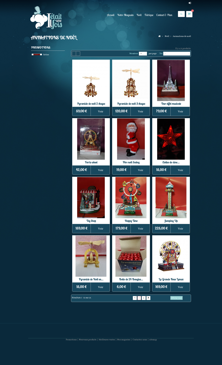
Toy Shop (91, 221)
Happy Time (131, 221)
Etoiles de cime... (171, 162)
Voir (100, 112)
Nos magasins (123, 356)
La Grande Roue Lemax (171, 279)
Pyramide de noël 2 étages (91, 103)
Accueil (110, 15)
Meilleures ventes (107, 356)
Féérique (148, 15)
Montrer (133, 53)
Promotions (40, 47)
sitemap (153, 356)
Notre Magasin (125, 15)
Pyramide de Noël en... (91, 279)
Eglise (46, 55)
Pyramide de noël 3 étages (131, 103)
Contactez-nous (140, 356)
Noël (139, 15)
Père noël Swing (131, 162)
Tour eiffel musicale (171, 103)
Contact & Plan (164, 15)
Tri (160, 53)
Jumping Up (171, 221)
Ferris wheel (91, 162)
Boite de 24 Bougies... (131, 279)
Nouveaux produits (87, 356)
